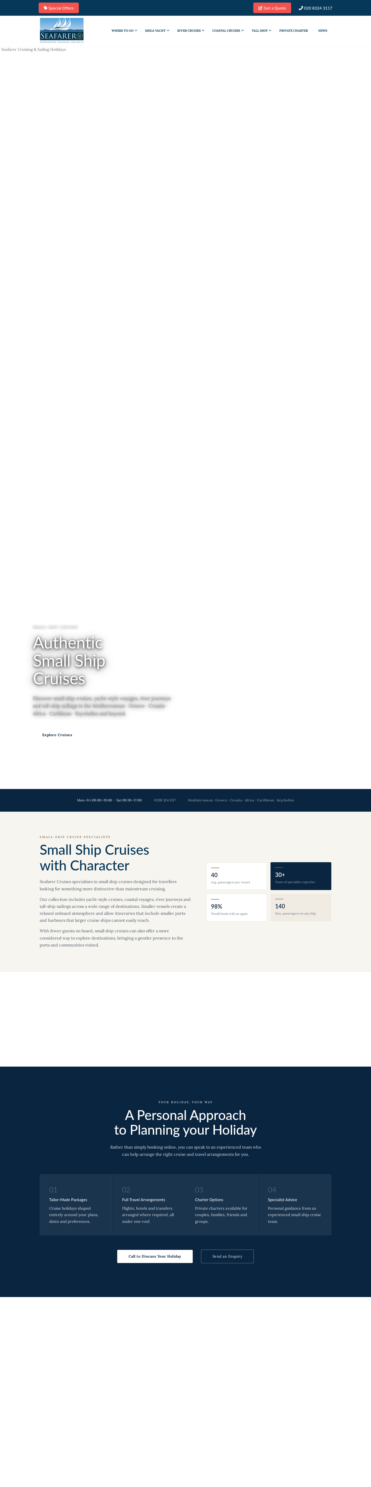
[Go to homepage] (62, 30)
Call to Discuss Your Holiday (155, 1256)
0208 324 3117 (165, 800)
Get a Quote (272, 7)
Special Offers (59, 7)
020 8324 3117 (315, 7)
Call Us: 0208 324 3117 (118, 735)
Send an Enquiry (227, 1256)
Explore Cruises (57, 735)
